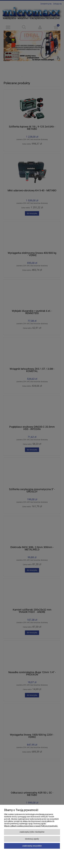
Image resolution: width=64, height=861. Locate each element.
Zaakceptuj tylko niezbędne (32, 832)
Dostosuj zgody (32, 839)
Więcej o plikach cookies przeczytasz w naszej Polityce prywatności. (31, 826)
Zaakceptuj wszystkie (32, 846)
